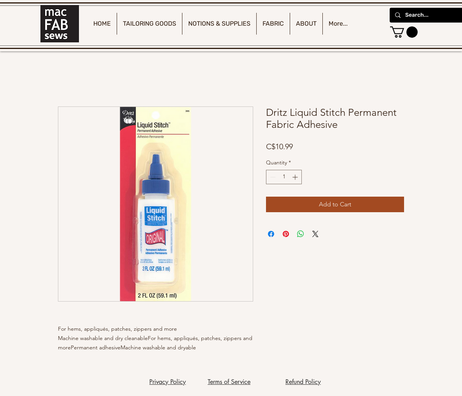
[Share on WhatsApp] (300, 234)
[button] (404, 32)
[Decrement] (272, 177)
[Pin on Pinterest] (285, 234)
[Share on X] (315, 234)
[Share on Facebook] (271, 234)
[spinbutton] (284, 177)
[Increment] (296, 177)
